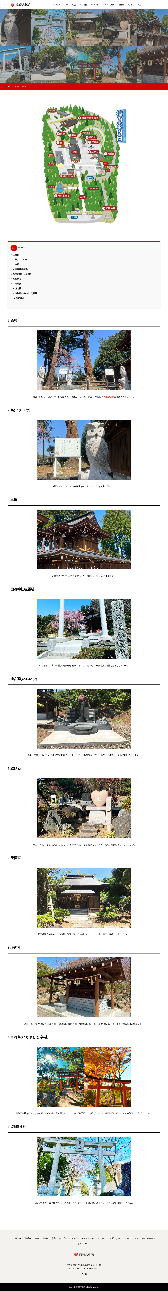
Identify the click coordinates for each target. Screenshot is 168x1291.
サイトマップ (84, 1243)
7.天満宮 (17, 284)
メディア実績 (70, 5)
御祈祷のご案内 (125, 5)
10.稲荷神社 (18, 298)
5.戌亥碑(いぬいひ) (22, 274)
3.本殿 (16, 264)
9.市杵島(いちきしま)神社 (25, 293)
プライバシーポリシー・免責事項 (139, 1238)
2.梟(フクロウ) (20, 259)
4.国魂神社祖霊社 (21, 269)
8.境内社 (17, 288)
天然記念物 (109, 397)
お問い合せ (115, 1238)
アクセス (56, 5)
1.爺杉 (16, 255)
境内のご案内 (108, 5)
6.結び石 (17, 279)
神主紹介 (83, 5)
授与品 (138, 5)
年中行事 (95, 5)
